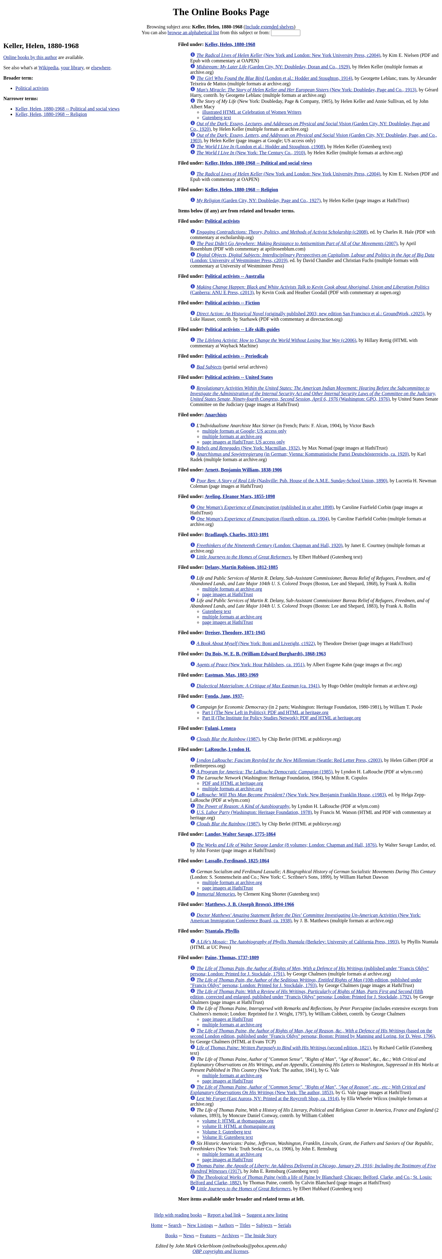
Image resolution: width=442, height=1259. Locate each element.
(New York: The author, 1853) (307, 1089)
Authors (226, 1225)
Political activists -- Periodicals (236, 356)
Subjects (264, 1225)
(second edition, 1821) (283, 1047)
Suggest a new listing (267, 1215)
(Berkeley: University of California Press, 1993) (297, 941)
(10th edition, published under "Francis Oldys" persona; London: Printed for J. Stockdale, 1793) (305, 982)
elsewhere (101, 67)
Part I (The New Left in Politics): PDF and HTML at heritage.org (265, 712)
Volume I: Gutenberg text (226, 1131)
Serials (284, 1225)
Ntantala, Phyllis (222, 930)
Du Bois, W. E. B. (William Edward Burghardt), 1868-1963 (265, 653)
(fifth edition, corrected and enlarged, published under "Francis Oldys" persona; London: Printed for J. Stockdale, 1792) (306, 994)
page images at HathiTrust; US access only (243, 441)
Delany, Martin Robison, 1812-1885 (241, 567)
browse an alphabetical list (193, 32)
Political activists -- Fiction (232, 302)
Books (171, 1235)
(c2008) (281, 231)
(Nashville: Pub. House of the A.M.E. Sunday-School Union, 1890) (291, 480)
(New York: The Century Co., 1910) (250, 152)
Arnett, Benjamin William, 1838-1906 (243, 469)
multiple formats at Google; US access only (244, 431)
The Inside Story (261, 1235)
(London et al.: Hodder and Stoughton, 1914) (274, 78)
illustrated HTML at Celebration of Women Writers (251, 112)
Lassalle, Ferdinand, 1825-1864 (237, 860)
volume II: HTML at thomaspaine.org (238, 1126)
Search (175, 1225)
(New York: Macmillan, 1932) (247, 448)
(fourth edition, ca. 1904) (262, 518)
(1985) (264, 771)
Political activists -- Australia (234, 276)
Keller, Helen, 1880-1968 (230, 44)
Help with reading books (178, 1215)
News (188, 1235)
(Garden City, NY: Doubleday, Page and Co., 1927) (258, 200)
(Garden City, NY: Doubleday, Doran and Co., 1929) (273, 66)
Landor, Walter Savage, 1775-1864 (240, 834)
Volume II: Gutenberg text (227, 1137)
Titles (245, 1225)
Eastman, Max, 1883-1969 (231, 674)
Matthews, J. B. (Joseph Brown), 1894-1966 (249, 904)
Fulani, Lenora (220, 728)
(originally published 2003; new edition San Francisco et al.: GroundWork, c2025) (310, 313)
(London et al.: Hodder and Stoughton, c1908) (260, 146)
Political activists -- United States (239, 377)
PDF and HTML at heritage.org (232, 783)
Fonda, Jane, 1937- (224, 696)
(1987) (228, 739)
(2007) (296, 243)
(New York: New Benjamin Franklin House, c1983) (291, 794)
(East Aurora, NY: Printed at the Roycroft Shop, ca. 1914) (267, 1098)
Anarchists (216, 414)
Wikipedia (48, 67)
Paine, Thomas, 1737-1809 (232, 957)
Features (208, 1235)
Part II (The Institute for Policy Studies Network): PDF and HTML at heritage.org (281, 717)
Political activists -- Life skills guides (242, 329)
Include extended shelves (269, 26)
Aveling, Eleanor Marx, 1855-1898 (240, 496)
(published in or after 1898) (265, 507)
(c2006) (276, 340)
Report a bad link (224, 1215)
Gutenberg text (216, 117)
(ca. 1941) (257, 685)
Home (157, 1225)
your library (72, 67)
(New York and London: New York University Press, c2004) (288, 55)
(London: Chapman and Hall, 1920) (269, 545)
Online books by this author (30, 57)
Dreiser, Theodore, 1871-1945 (235, 632)
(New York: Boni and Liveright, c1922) (255, 643)
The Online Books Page (221, 11)
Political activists (32, 88)
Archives (230, 1235)
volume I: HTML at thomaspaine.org (237, 1120)
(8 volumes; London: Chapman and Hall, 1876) (286, 845)
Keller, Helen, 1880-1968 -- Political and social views (67, 108)
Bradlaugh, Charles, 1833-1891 (237, 534)
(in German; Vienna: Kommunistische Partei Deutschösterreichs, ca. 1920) (302, 454)
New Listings (200, 1225)
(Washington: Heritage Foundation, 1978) (253, 812)
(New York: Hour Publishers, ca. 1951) (250, 664)
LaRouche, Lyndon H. (227, 749)
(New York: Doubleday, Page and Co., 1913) (306, 89)
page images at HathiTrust (227, 594)
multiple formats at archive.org (232, 436)
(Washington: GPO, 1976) (313, 393)
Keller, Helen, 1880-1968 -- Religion (51, 114)
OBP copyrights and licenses (220, 1251)
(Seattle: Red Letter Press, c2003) (289, 760)
